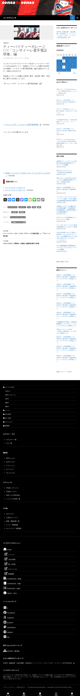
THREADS (8, 618)
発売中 (7, 399)
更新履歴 (6, 426)
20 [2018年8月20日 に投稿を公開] (58, 67)
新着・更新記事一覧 (12, 521)
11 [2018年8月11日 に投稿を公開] (72, 61)
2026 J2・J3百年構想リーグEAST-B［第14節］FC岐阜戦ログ (66, 189)
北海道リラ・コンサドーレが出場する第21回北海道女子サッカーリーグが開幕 (66, 163)
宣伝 (34, 207)
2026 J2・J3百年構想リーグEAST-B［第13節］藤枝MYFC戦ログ (66, 130)
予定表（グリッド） (12, 488)
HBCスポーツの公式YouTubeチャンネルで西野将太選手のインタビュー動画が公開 (66, 91)
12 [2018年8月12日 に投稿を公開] (75, 61)
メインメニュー (77, 17)
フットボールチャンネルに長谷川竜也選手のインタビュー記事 (66, 226)
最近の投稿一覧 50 (62, 261)
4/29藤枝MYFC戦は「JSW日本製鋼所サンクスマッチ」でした (66, 323)
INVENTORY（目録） (12, 588)
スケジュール (7, 422)
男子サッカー (10, 458)
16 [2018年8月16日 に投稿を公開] (67, 64)
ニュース (6, 410)
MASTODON (9, 627)
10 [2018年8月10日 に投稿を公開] (69, 61)
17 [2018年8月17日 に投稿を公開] (69, 64)
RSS (6, 637)
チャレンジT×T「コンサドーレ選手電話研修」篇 (23, 124)
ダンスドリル (10, 473)
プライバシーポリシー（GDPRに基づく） (15, 687)
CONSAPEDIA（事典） (12, 579)
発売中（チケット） (10, 395)
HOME (58, 32)
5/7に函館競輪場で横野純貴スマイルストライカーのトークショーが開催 (66, 247)
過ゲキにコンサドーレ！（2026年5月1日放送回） (64, 171)
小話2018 (6, 43)
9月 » (74, 73)
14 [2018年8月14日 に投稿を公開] (61, 64)
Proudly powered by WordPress (37, 687)
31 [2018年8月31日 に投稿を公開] (69, 70)
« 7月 (58, 73)
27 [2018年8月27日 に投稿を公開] (58, 70)
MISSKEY (8, 632)
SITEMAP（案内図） (12, 651)
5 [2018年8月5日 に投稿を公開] (75, 58)
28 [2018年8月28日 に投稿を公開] (61, 70)
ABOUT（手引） (10, 593)
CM (29, 207)
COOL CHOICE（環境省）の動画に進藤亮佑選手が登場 (26, 242)
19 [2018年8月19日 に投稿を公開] (75, 64)
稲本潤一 (22, 212)
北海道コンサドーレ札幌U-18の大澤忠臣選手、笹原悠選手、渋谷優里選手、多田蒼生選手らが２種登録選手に (66, 209)
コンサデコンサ (9, 18)
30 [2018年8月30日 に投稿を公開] (67, 70)
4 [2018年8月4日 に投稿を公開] (72, 58)
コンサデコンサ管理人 (23, 58)
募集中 (7, 406)
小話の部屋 (7, 414)
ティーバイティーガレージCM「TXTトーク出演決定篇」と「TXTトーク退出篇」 (26, 233)
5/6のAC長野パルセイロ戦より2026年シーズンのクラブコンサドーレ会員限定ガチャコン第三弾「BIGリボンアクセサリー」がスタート (66, 236)
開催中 (7, 402)
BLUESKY (8, 623)
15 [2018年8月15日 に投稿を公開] (64, 64)
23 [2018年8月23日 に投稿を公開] (67, 67)
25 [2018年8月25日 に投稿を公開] (72, 67)
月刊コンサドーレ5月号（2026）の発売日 (64, 330)
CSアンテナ (10, 514)
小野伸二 (14, 212)
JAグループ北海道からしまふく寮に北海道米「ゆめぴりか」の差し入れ (66, 111)
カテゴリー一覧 (11, 439)
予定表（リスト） (12, 491)
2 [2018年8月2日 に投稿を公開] (66, 58)
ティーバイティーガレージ (15, 187)
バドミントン (10, 465)
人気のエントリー (12, 517)
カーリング (10, 469)
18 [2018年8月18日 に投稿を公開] (72, 64)
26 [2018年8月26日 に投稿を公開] (75, 67)
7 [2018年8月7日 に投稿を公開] (60, 61)
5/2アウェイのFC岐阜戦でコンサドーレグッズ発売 (66, 218)
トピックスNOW (8, 387)
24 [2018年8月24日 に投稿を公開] (69, 67)
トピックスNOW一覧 (13, 499)
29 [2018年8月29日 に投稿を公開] (64, 70)
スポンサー (22, 207)
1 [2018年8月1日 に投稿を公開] (63, 58)
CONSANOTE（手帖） (12, 583)
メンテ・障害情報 (12, 525)
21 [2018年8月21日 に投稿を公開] (61, 67)
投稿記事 (65, 32)
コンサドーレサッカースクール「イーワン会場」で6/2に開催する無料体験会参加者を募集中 (66, 198)
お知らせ (7, 391)
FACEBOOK (9, 613)
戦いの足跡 (7, 418)
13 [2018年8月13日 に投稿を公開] (58, 64)
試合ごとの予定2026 (13, 495)
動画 (39, 207)
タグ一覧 (9, 443)
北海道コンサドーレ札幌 (18, 222)
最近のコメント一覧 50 (64, 372)
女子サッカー (10, 462)
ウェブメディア (13, 207)
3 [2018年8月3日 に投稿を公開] (69, 58)
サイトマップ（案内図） (14, 528)
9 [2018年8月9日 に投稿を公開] (66, 61)
